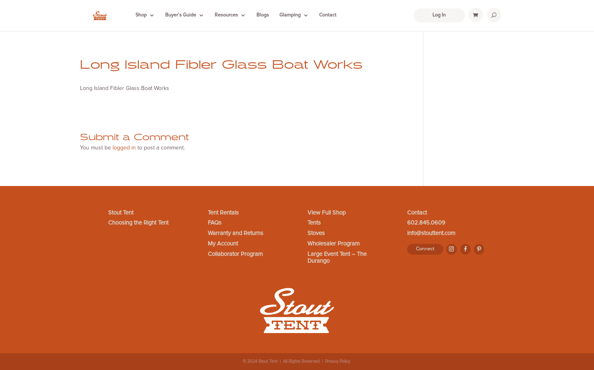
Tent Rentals (223, 212)
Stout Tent (120, 212)
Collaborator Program (235, 254)
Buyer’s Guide (180, 15)
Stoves (316, 233)
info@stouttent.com (431, 233)
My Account (223, 243)
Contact (327, 15)
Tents (314, 222)
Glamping (290, 15)
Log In (439, 15)
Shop (141, 15)
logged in (124, 147)
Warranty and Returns (235, 233)
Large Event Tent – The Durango (337, 258)
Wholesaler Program (333, 243)
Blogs (262, 15)
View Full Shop (326, 212)
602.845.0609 (426, 222)
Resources (226, 15)
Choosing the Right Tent (138, 222)
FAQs (214, 222)
